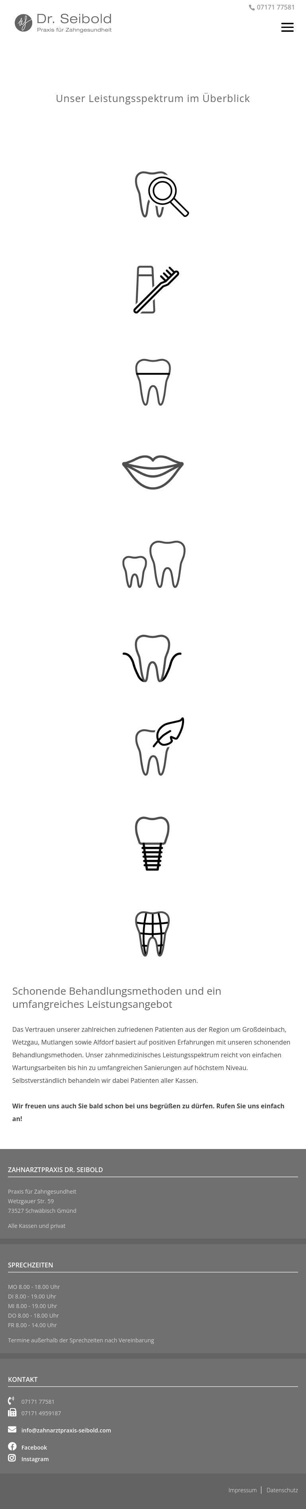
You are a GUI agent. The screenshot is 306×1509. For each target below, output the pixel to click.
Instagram (28, 1459)
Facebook (27, 1447)
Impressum (243, 1490)
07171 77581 (276, 7)
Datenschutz (282, 1490)
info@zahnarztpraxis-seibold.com (59, 1430)
